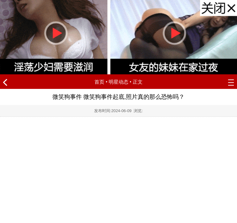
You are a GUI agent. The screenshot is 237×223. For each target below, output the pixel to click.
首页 (99, 82)
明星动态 (118, 82)
